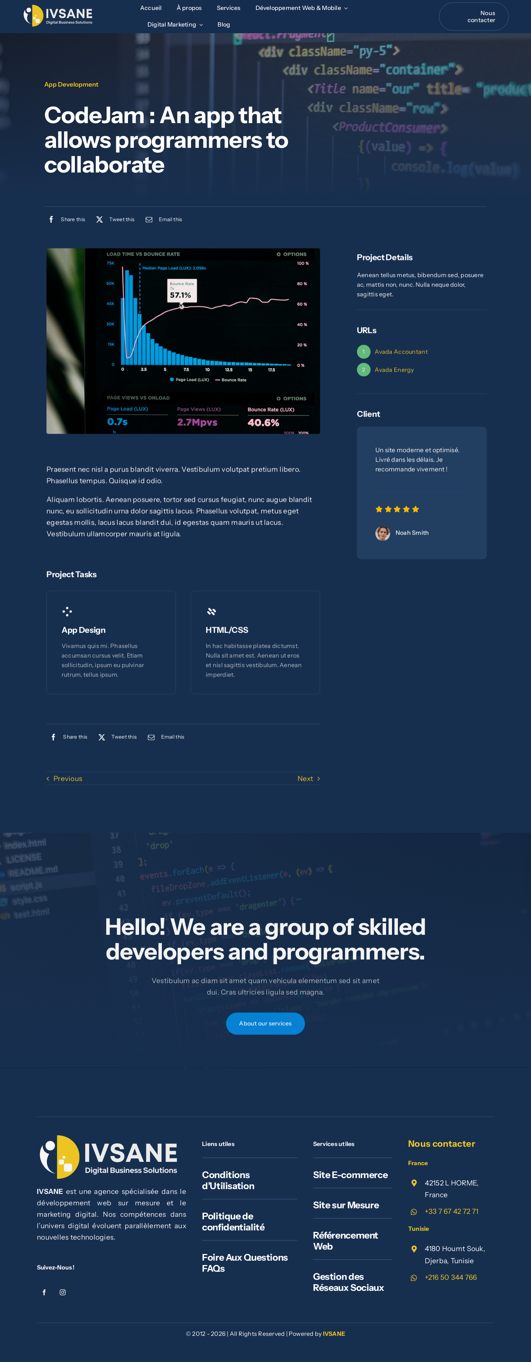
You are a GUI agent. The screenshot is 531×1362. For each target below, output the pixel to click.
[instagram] (62, 1292)
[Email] (162, 219)
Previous (67, 780)
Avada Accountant (401, 353)
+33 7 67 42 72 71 (451, 1211)
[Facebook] (64, 219)
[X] (114, 219)
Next (305, 780)
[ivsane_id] (59, 8)
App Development (71, 84)
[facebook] (44, 1292)
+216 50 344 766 (451, 1277)
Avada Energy (394, 371)
